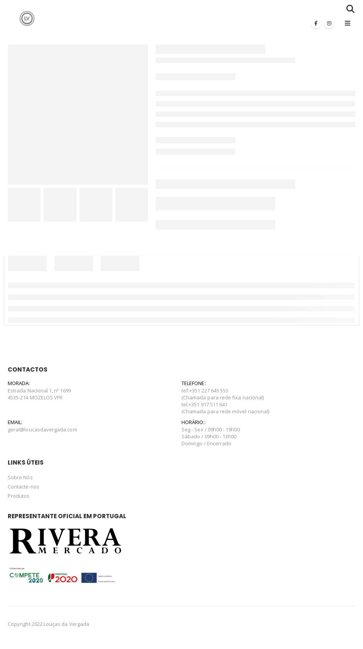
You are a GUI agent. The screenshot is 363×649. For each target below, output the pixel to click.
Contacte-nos (23, 486)
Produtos (19, 495)
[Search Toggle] (350, 9)
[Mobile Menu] (347, 23)
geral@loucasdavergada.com (42, 429)
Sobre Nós (20, 477)
